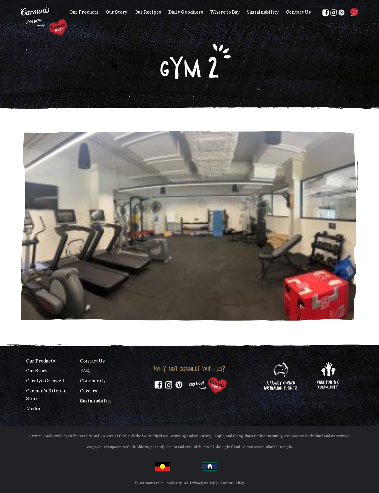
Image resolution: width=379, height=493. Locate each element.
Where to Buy (225, 12)
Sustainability (263, 12)
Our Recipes (147, 12)
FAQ (85, 370)
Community (93, 380)
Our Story (116, 12)
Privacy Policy (202, 483)
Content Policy (231, 483)
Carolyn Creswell (45, 380)
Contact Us (298, 12)
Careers (88, 391)
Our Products (84, 12)
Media (33, 408)
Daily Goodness (185, 12)
